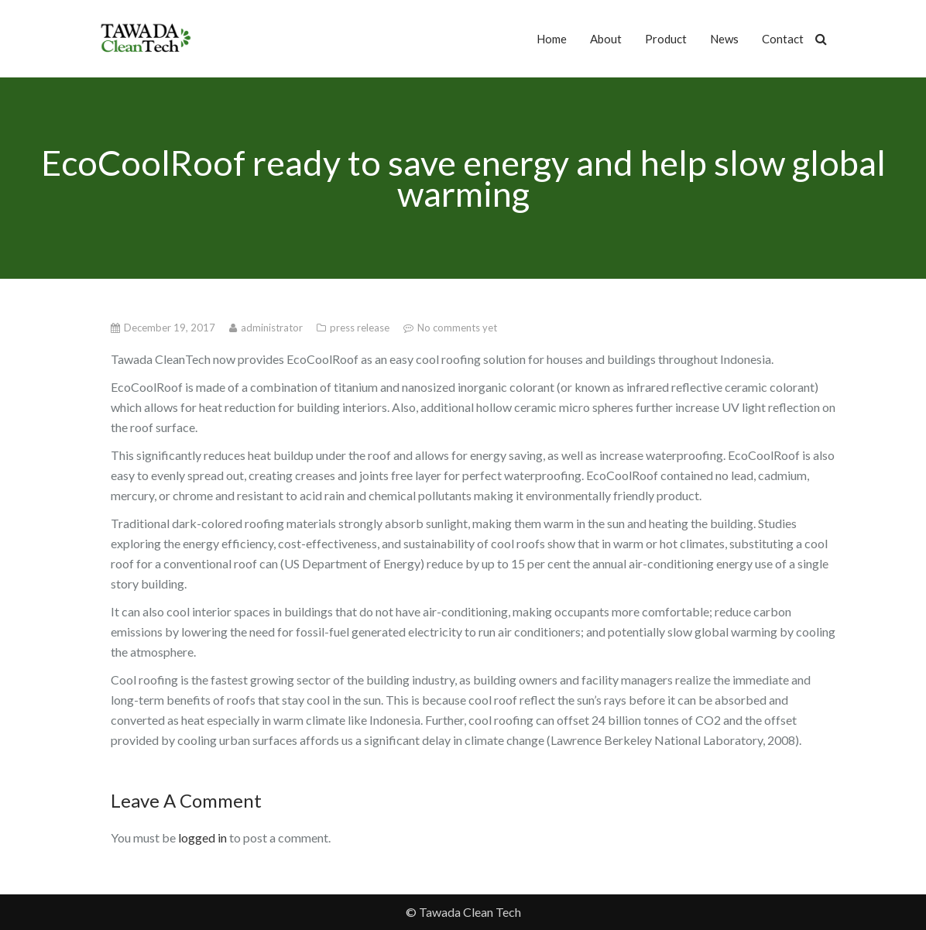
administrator (273, 327)
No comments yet (457, 327)
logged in (202, 837)
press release (361, 327)
